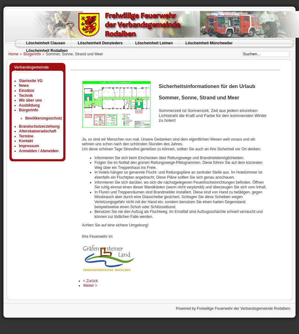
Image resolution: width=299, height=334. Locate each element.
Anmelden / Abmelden (39, 151)
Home (11, 54)
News (24, 85)
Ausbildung (29, 105)
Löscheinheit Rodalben (47, 50)
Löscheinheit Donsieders (100, 43)
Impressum (29, 146)
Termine (26, 136)
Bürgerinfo (32, 54)
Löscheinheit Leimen (154, 43)
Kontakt (26, 141)
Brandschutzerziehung (39, 126)
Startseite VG (30, 81)
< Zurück (90, 281)
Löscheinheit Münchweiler (209, 43)
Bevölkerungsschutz (43, 118)
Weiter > (90, 285)
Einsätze (26, 90)
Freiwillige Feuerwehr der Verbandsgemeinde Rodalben (243, 308)
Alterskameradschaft (37, 131)
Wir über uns (30, 100)
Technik (26, 95)
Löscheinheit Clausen (45, 43)
